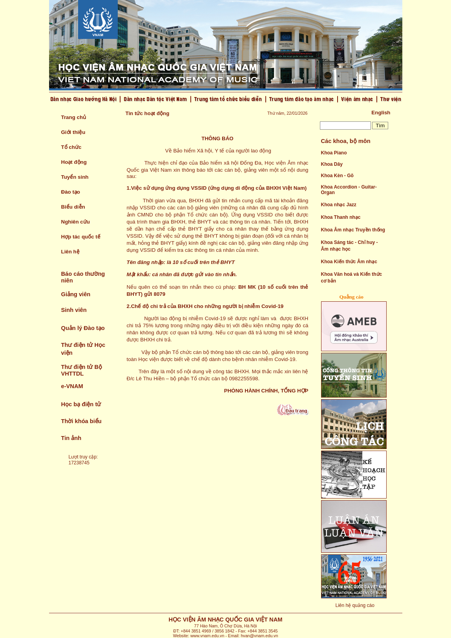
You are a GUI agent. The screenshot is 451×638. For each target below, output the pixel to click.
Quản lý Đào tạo (83, 328)
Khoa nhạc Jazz (338, 204)
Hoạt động (74, 162)
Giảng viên (76, 294)
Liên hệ (70, 252)
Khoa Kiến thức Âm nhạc (349, 261)
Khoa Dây (332, 164)
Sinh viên (74, 310)
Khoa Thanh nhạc (341, 217)
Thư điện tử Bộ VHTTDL (81, 370)
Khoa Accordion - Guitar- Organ (349, 189)
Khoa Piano (334, 153)
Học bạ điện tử (81, 404)
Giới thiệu (73, 132)
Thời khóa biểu (81, 421)
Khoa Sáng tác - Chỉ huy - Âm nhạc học (349, 246)
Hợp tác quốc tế (80, 237)
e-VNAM (72, 386)
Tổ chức (71, 147)
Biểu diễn (73, 207)
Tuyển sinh (75, 177)
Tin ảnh (71, 438)
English (380, 113)
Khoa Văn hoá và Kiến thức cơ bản (351, 277)
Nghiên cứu (75, 222)
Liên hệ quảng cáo (355, 605)
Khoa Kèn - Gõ (337, 175)
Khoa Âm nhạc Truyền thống (353, 230)
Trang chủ (73, 117)
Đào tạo (70, 192)
